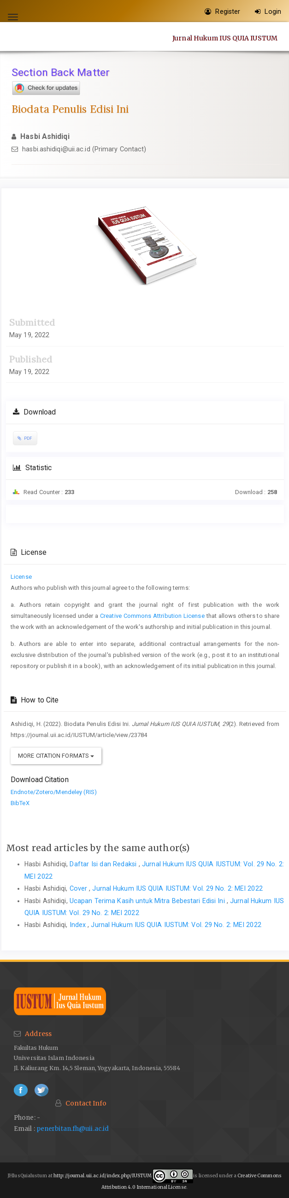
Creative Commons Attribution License (152, 615)
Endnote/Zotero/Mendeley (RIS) (54, 792)
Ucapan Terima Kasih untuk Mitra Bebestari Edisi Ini (148, 900)
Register (222, 11)
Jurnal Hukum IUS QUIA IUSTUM (224, 38)
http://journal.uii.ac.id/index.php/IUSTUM (102, 1176)
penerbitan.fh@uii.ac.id (72, 1129)
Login (268, 11)
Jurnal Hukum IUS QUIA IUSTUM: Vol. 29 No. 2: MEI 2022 (177, 888)
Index (79, 924)
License (21, 576)
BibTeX (20, 803)
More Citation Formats (56, 755)
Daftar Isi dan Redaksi (104, 864)
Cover (79, 888)
